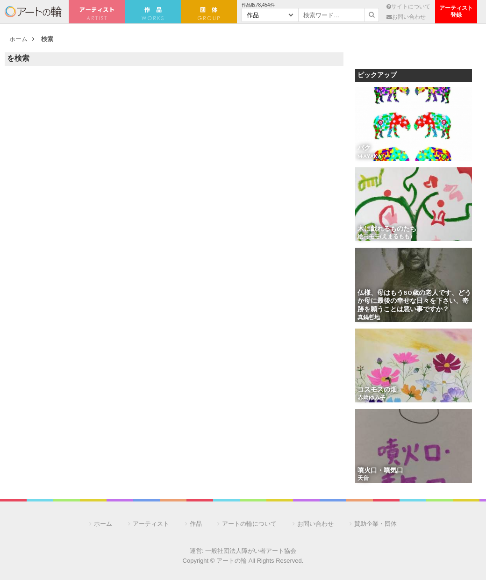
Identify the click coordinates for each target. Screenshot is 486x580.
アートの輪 (33, 11)
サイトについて (408, 6)
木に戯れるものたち (386, 229)
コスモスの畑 (377, 390)
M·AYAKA (369, 156)
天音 (363, 478)
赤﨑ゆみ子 (371, 398)
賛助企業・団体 (375, 523)
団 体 (209, 11)
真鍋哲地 (368, 318)
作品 (196, 523)
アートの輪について (249, 523)
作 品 (153, 11)
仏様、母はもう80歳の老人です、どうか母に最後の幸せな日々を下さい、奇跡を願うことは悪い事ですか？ (414, 301)
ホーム (18, 39)
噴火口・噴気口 (380, 470)
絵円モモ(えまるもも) (384, 237)
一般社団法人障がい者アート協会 (250, 550)
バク (364, 148)
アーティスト (97, 11)
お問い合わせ (406, 17)
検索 (47, 39)
